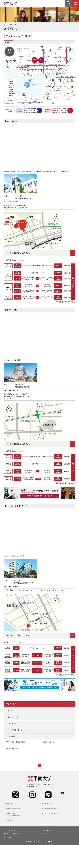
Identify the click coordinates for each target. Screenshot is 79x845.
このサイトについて (9, 830)
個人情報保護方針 (48, 830)
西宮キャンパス (13, 723)
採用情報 (7, 820)
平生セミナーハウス (12, 748)
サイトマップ (7, 837)
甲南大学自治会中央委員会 (48, 808)
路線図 (10, 711)
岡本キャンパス (13, 717)
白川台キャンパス (49, 742)
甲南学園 (7, 803)
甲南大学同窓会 (45, 803)
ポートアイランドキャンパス (17, 730)
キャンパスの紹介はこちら (18, 253)
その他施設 (11, 736)
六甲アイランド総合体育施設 (15, 742)
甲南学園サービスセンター (48, 813)
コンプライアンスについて (11, 833)
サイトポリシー (47, 833)
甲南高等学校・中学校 (11, 808)
